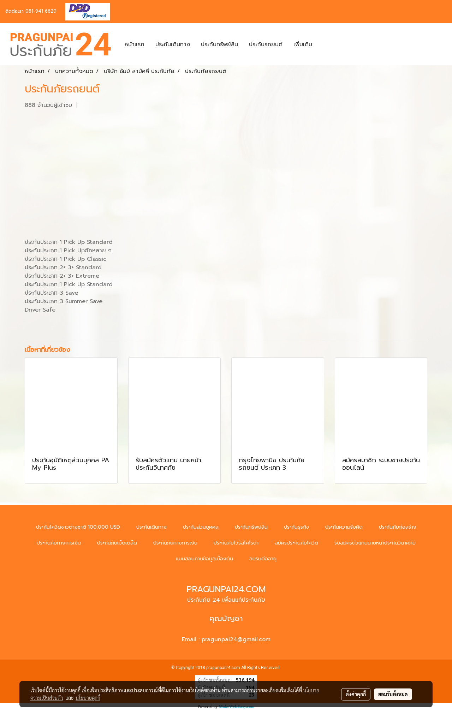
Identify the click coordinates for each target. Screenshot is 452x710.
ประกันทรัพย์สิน (219, 44)
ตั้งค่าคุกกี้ (356, 694)
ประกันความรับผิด (344, 527)
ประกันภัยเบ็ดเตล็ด (117, 543)
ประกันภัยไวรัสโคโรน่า (236, 543)
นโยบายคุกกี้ (88, 697)
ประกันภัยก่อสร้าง (397, 527)
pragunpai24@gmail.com (236, 639)
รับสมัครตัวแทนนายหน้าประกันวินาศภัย (375, 543)
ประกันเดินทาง (172, 44)
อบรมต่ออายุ (262, 558)
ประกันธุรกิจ (296, 527)
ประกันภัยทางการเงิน (59, 543)
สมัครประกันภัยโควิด (296, 543)
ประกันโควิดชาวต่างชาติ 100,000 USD (78, 527)
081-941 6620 (40, 11)
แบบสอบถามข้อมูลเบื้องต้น (204, 558)
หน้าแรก (134, 44)
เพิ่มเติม (302, 44)
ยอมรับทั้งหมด (393, 694)
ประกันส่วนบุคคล (201, 527)
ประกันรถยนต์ (265, 44)
